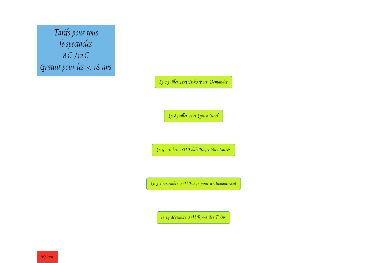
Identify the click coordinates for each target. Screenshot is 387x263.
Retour (47, 257)
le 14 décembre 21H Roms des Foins (193, 217)
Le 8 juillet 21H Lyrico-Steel (193, 116)
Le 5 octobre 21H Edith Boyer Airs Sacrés (194, 150)
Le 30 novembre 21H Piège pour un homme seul (193, 184)
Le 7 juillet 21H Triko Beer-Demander (194, 82)
